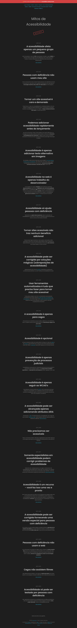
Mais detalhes (38, 62)
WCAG (39, 389)
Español (36, 4)
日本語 (30, 6)
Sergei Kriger (34, 620)
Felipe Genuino (40, 623)
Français (40, 4)
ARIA (30, 415)
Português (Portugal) (36, 6)
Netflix (52, 342)
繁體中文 (41, 8)
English (32, 4)
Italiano (26, 6)
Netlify (38, 622)
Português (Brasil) (44, 6)
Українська (36, 8)
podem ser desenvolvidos (45, 299)
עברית (44, 4)
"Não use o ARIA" (32, 417)
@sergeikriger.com (28, 623)
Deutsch (28, 4)
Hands (29, 622)
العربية (25, 4)
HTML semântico (43, 418)
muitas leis (33, 345)
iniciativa (39, 269)
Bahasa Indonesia (49, 4)
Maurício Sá (50, 623)
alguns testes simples (49, 472)
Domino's (26, 343)
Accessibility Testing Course (48, 1)
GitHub (49, 622)
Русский (50, 6)
